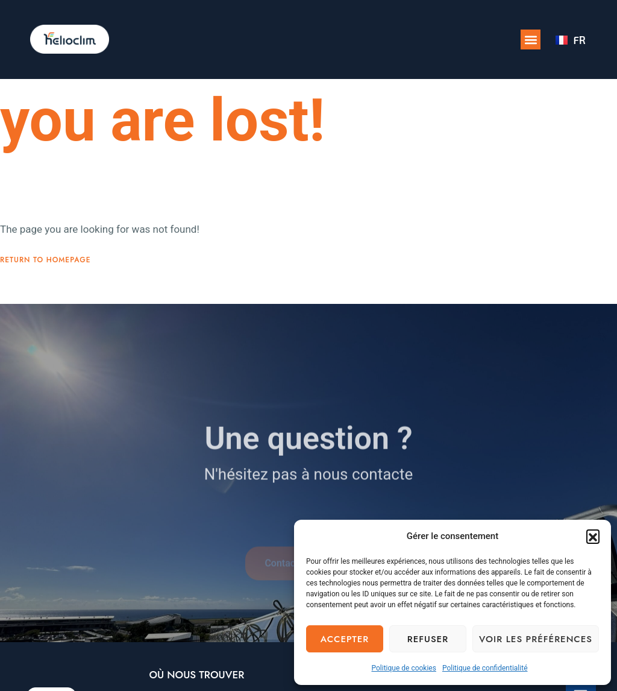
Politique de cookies (404, 668)
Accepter (345, 639)
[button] (593, 536)
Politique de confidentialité (485, 668)
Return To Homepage (45, 259)
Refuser (427, 639)
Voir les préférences (535, 639)
